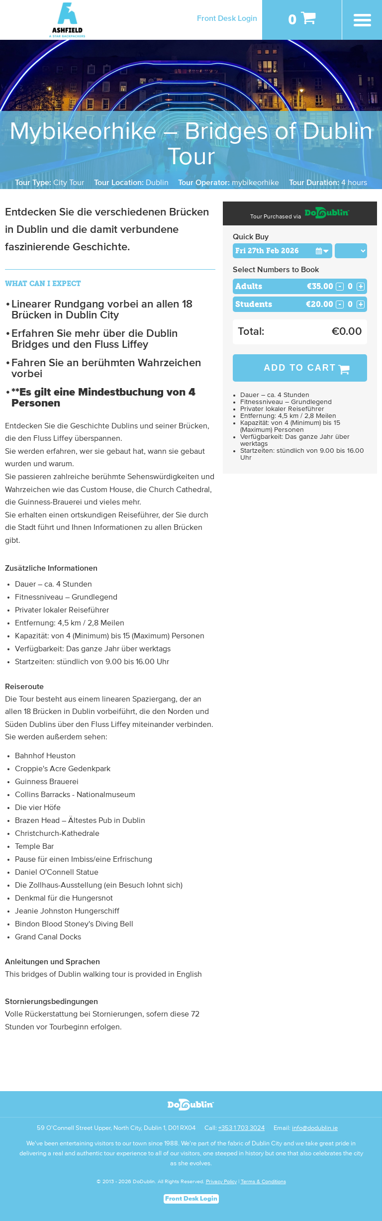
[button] (322, 250)
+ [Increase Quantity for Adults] (361, 287)
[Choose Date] (282, 250)
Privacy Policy (221, 1181)
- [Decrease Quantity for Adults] (339, 287)
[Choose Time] (351, 250)
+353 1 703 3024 (241, 1128)
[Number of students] (350, 304)
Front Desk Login (227, 18)
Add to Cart (300, 368)
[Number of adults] (350, 286)
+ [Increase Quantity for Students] (361, 304)
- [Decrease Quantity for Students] (339, 304)
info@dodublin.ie (315, 1128)
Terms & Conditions (263, 1181)
